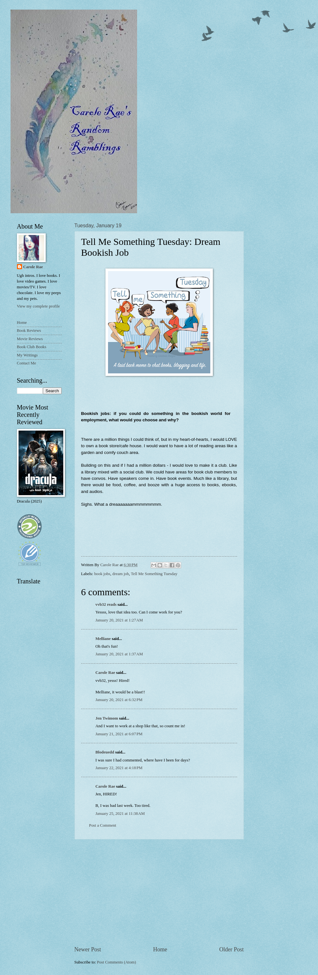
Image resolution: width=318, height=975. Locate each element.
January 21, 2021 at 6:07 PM (119, 734)
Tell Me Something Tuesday (154, 574)
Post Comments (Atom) (116, 962)
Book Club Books (31, 347)
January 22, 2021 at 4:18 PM (119, 768)
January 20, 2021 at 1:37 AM (119, 654)
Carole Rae (105, 672)
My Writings (27, 355)
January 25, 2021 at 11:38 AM (120, 813)
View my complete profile (38, 306)
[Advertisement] (159, 892)
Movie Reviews (30, 339)
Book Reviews (29, 330)
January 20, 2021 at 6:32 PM (119, 700)
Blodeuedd (105, 752)
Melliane (103, 638)
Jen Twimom (107, 718)
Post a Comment (102, 825)
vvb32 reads (106, 604)
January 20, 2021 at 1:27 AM (119, 620)
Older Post (231, 949)
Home (160, 949)
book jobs (102, 574)
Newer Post (87, 949)
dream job (120, 574)
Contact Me (26, 363)
